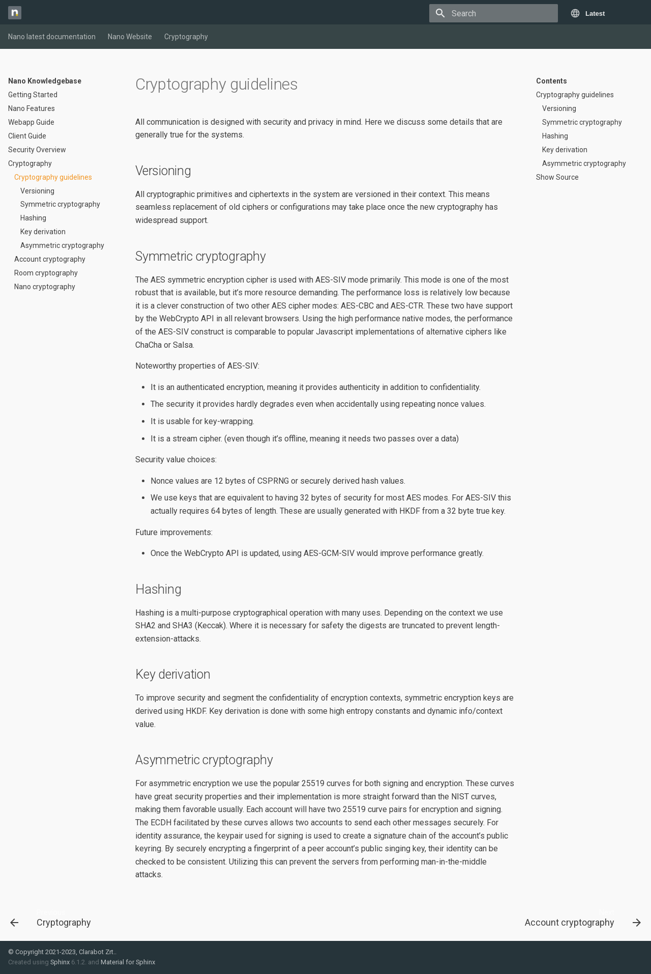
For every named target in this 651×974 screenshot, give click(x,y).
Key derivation (43, 232)
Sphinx (60, 962)
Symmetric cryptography (60, 204)
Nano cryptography (44, 287)
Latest (595, 13)
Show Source (557, 177)
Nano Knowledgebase (44, 81)
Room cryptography (46, 273)
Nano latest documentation (52, 37)
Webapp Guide (31, 122)
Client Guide (27, 136)
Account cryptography (49, 259)
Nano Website (130, 37)
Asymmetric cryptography (62, 245)
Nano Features (31, 108)
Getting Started (32, 95)
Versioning (37, 191)
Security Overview (37, 150)
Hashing (33, 218)
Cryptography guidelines (53, 177)
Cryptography (186, 37)
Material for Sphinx (128, 962)
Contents (551, 81)
